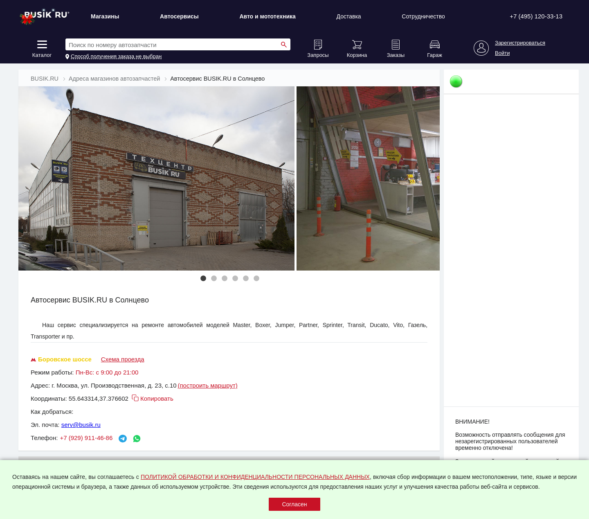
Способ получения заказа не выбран (116, 56)
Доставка (349, 16)
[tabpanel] (157, 178)
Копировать (151, 398)
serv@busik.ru (81, 424)
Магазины (105, 16)
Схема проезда (122, 359)
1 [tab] (203, 279)
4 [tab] (235, 279)
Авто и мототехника (267, 16)
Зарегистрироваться (520, 43)
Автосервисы (179, 16)
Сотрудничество (423, 16)
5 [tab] (246, 279)
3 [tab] (224, 279)
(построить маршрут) (207, 385)
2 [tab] (214, 279)
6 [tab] (256, 279)
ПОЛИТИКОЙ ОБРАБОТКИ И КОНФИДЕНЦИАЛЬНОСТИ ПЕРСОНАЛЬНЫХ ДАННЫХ (255, 477)
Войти (502, 53)
